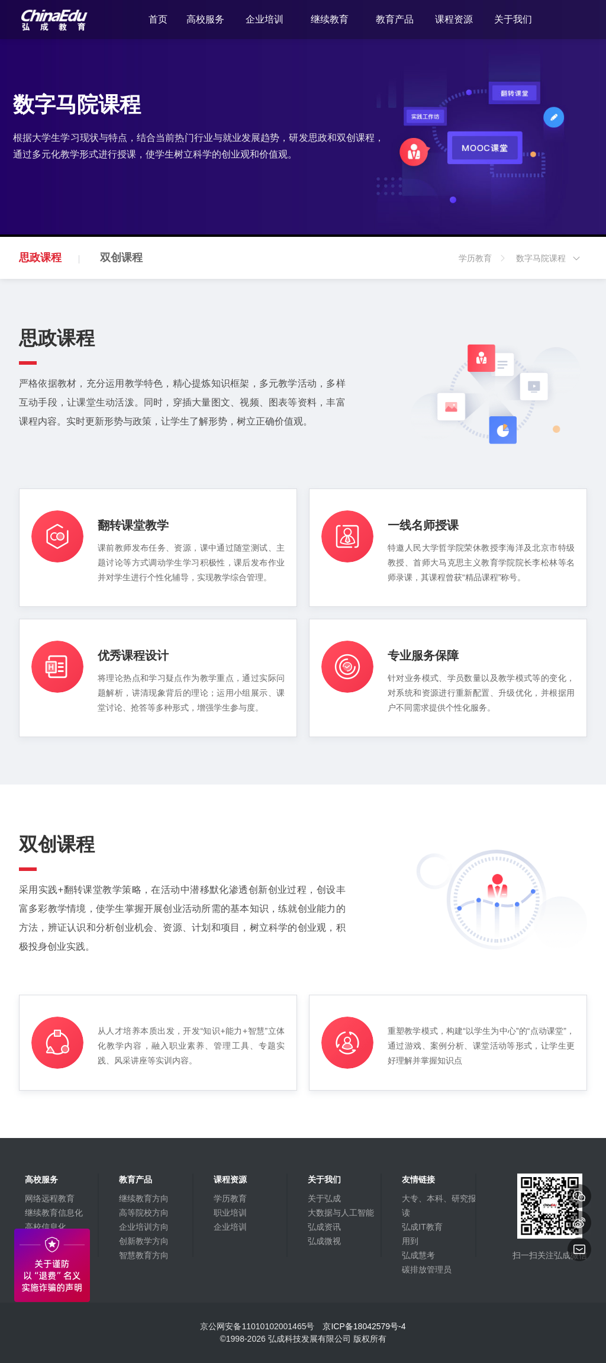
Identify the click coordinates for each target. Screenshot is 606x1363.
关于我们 (513, 19)
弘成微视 (324, 1241)
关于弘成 (324, 1198)
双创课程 (121, 257)
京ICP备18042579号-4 (364, 1326)
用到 (410, 1241)
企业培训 (264, 19)
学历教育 (483, 266)
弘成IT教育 (422, 1227)
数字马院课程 (548, 266)
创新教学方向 (144, 1241)
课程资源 (454, 19)
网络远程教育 (50, 1198)
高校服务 (205, 19)
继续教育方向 (144, 1198)
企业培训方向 (144, 1227)
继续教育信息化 (54, 1212)
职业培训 (230, 1212)
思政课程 (40, 257)
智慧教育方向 (144, 1255)
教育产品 (395, 19)
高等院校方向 (144, 1212)
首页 (158, 19)
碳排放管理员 (427, 1269)
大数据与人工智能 (341, 1212)
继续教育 (330, 19)
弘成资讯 (324, 1227)
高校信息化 (45, 1227)
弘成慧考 (418, 1255)
